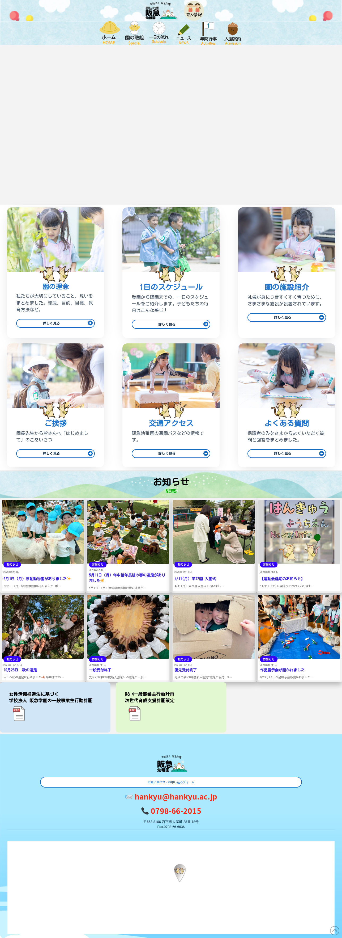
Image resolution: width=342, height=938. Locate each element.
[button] (180, 873)
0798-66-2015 (171, 810)
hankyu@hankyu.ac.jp (171, 796)
